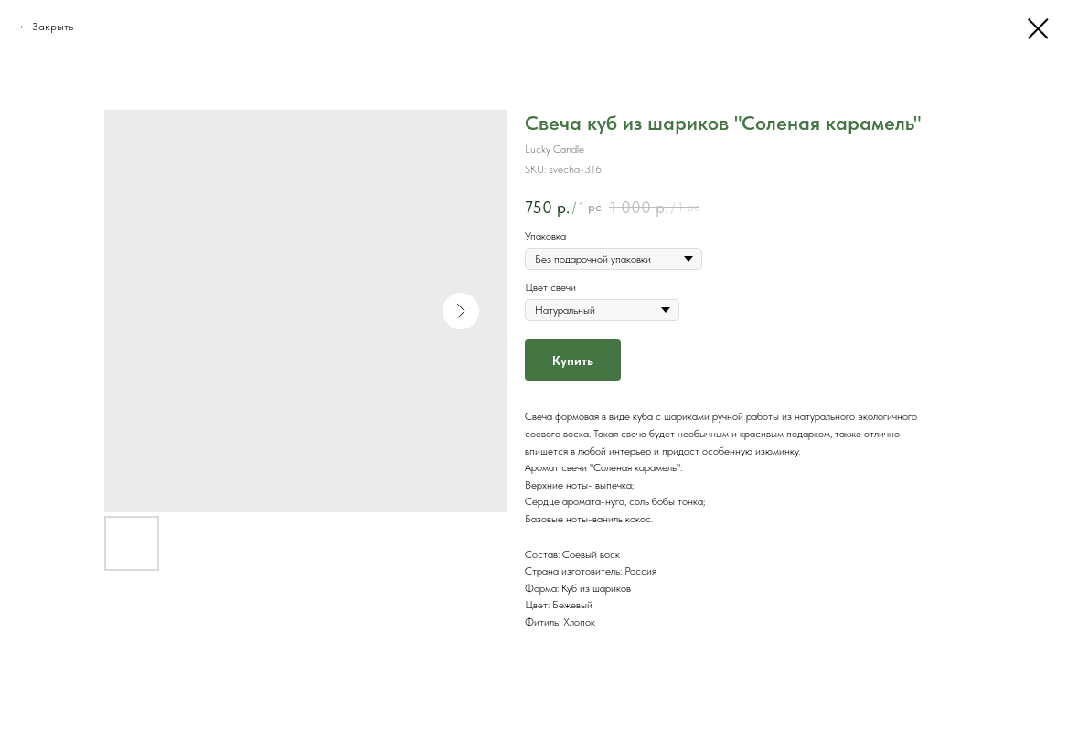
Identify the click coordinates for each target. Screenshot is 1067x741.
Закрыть (52, 26)
